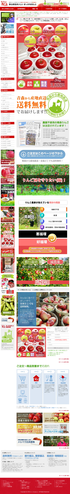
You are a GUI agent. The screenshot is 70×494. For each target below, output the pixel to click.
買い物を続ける (52, 355)
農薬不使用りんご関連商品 (7, 90)
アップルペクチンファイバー (7, 93)
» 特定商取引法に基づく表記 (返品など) (57, 350)
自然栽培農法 (6, 483)
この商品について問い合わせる (55, 352)
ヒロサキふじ (6, 49)
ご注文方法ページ (33, 406)
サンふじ (5, 39)
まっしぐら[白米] (6, 113)
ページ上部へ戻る (64, 359)
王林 (4, 41)
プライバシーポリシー (61, 483)
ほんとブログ (59, 482)
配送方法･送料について (44, 482)
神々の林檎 (8, 73)
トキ (4, 51)
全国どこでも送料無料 (42, 480)
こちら (8, 348)
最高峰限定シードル (7, 87)
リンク (57, 485)
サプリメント (8, 98)
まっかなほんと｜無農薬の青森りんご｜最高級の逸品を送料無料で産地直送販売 (19, 3)
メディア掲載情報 (7, 486)
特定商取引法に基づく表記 (45, 483)
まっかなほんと (34, 491)
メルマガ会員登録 (60, 480)
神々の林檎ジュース (8, 84)
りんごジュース (25, 483)
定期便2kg (5, 67)
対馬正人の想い (7, 485)
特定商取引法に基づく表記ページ (49, 407)
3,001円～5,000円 (33, 15)
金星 (4, 45)
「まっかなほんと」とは (7, 9)
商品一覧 (35, 9)
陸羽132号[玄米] (6, 120)
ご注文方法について (49, 9)
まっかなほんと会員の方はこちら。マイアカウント (64, 3)
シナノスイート (6, 55)
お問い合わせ (59, 486)
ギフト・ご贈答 (25, 486)
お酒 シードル (6, 75)
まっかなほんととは (8, 482)
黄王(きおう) (5, 47)
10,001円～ (5, 133)
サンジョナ (5, 43)
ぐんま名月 (5, 57)
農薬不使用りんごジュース (7, 79)
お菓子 (8, 101)
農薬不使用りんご (7, 36)
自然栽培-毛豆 (6, 108)
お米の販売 (7, 111)
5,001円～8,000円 (6, 129)
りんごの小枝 (6, 106)
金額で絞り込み (7, 137)
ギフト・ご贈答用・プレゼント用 (7, 123)
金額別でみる (25, 15)
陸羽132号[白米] (6, 118)
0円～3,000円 (6, 125)
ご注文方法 (39, 486)
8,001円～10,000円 (7, 131)
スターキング (6, 61)
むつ (4, 63)
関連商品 (24, 485)
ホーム (18, 12)
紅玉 (4, 53)
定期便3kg (5, 69)
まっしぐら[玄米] (6, 115)
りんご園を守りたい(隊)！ (26, 12)
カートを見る (62, 9)
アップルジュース (7, 81)
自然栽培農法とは (21, 9)
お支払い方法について (43, 485)
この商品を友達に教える (54, 354)
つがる (4, 65)
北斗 (4, 59)
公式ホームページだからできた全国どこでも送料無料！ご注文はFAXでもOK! (51, 3)
